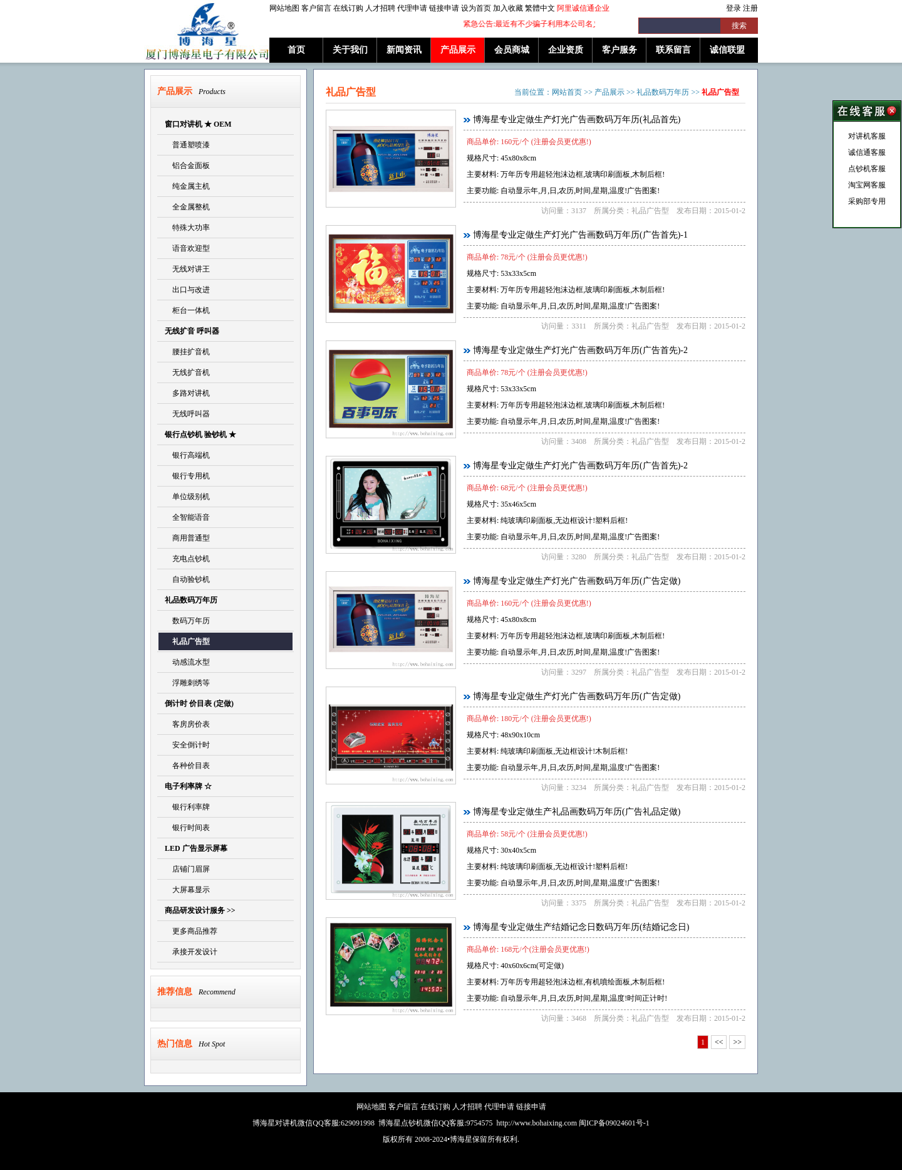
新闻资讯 (404, 50)
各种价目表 (187, 765)
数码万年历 (187, 620)
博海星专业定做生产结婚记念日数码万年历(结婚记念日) (581, 927)
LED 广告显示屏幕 (196, 848)
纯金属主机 (187, 186)
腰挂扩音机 (187, 351)
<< (719, 1042)
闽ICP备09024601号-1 (614, 1123)
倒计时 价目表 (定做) (199, 703)
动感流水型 (187, 662)
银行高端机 (187, 455)
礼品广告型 (187, 641)
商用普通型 (187, 538)
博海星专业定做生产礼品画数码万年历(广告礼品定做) (576, 811)
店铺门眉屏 (187, 869)
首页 (296, 50)
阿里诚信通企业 (583, 8)
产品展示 (457, 50)
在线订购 (348, 8)
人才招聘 (380, 8)
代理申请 (412, 8)
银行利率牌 (187, 807)
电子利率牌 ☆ (188, 786)
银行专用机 (187, 476)
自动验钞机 (187, 579)
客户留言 (316, 8)
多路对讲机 (187, 393)
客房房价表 (187, 724)
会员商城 (511, 50)
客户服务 (619, 50)
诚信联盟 (727, 50)
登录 (733, 8)
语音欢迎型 (187, 248)
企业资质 (565, 50)
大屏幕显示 (187, 889)
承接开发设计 (191, 951)
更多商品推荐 (191, 931)
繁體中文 (540, 8)
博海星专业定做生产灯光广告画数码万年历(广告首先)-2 (580, 350)
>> (737, 1042)
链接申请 (444, 8)
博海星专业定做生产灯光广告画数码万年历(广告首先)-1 (580, 235)
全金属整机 (187, 207)
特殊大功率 (187, 227)
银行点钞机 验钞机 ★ (200, 434)
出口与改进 (187, 289)
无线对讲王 (187, 269)
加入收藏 (508, 8)
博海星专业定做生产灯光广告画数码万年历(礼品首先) (576, 119)
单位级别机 (187, 496)
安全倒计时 (187, 744)
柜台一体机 (187, 310)
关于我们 (350, 50)
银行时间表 (187, 827)
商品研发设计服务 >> (200, 910)
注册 (750, 8)
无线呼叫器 (187, 413)
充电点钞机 (187, 558)
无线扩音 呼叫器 (192, 331)
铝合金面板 (187, 165)
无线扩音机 (187, 372)
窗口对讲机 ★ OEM (198, 124)
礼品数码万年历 (191, 600)
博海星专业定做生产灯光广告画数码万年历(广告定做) (576, 581)
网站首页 (567, 92)
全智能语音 (187, 517)
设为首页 (476, 8)
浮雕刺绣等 (187, 682)
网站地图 (284, 8)
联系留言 (673, 50)
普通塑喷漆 (187, 144)
